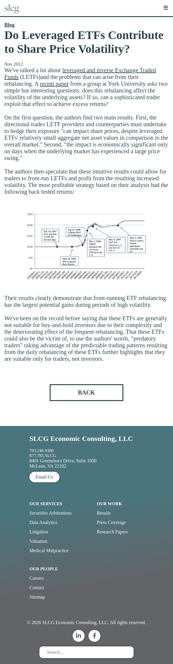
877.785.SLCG (42, 455)
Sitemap (37, 596)
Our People (43, 569)
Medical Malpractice (49, 550)
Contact (36, 587)
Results (104, 512)
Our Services (45, 503)
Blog (9, 25)
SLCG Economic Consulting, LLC (81, 438)
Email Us (44, 476)
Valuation (38, 541)
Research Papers (112, 531)
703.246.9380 (41, 450)
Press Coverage (111, 522)
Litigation (38, 531)
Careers (36, 578)
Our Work (109, 503)
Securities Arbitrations (50, 512)
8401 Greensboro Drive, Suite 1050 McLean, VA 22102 (63, 463)
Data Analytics (43, 522)
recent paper (54, 83)
